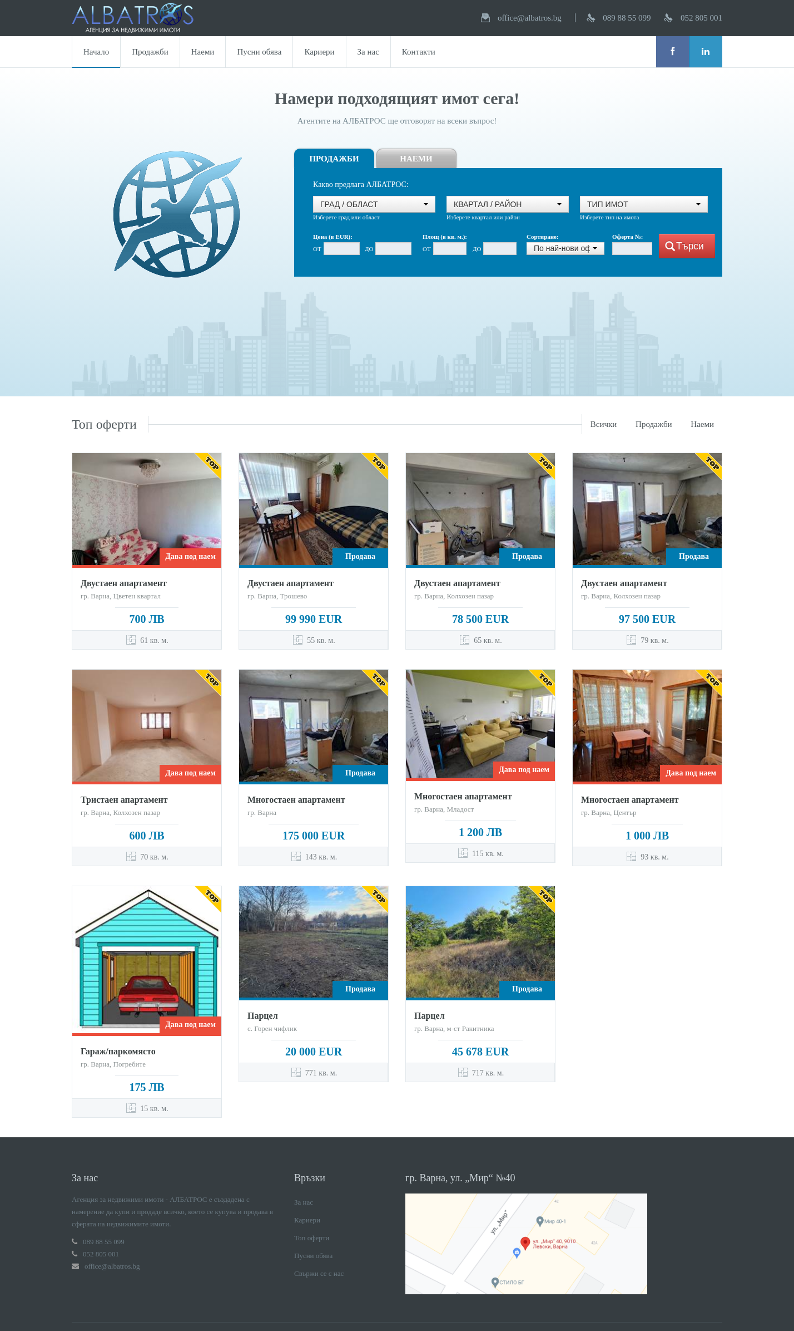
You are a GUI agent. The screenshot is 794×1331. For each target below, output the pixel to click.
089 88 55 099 (627, 17)
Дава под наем (190, 556)
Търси (684, 246)
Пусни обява (259, 51)
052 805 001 (701, 17)
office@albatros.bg (530, 17)
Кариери (319, 51)
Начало (96, 51)
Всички (603, 424)
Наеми (203, 51)
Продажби (150, 51)
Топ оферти (311, 1203)
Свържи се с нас (319, 1238)
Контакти (418, 51)
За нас (368, 51)
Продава (360, 556)
